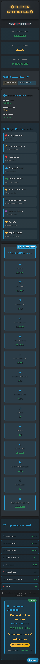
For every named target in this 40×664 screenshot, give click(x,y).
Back (32, 660)
